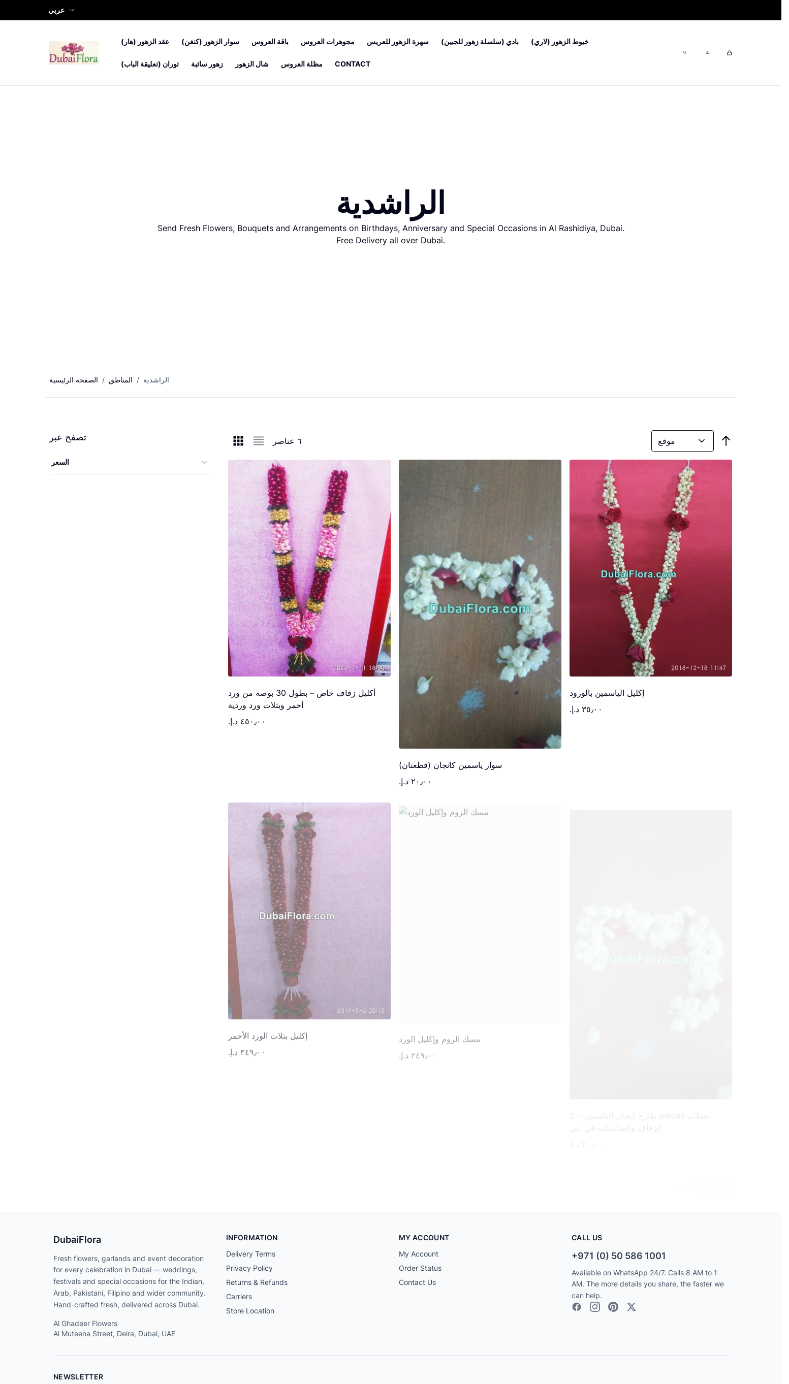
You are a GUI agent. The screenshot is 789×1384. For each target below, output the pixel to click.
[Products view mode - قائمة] (258, 441)
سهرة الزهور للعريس (398, 41)
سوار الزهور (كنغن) (210, 41)
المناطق (121, 379)
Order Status (420, 1268)
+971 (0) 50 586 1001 (619, 1255)
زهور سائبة (207, 63)
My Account (418, 1253)
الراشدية (156, 379)
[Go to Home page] (74, 52)
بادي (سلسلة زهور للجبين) (480, 41)
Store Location (250, 1310)
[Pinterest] (613, 1307)
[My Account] (706, 53)
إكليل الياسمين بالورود (607, 693)
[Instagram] (595, 1307)
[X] (631, 1307)
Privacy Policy (249, 1268)
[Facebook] (577, 1307)
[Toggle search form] (684, 52)
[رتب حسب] (682, 441)
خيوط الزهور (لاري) (560, 41)
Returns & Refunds (257, 1282)
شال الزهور (252, 63)
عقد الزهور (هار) (145, 41)
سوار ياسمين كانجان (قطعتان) (450, 765)
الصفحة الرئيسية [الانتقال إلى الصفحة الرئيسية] (73, 379)
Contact (352, 63)
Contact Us (417, 1282)
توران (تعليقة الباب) (150, 63)
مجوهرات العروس (328, 41)
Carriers (239, 1296)
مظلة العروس (302, 63)
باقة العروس (270, 41)
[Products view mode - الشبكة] (238, 441)
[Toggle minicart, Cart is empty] (729, 53)
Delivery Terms (250, 1253)
